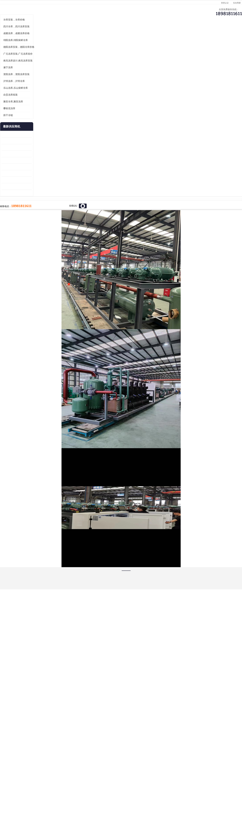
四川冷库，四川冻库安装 (42, 65)
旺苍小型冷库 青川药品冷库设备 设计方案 (42, 193)
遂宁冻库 (34, 106)
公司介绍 (120, 31)
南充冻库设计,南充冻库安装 (43, 100)
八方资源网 (52, 807)
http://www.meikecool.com (79, 684)
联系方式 (201, 31)
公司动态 (147, 31)
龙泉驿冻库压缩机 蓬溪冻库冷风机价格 (42, 173)
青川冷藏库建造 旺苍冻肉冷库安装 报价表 (42, 199)
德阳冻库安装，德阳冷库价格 (69, 39)
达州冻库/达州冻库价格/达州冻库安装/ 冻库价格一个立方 (92, 768)
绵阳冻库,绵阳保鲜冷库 (41, 79)
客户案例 (174, 31)
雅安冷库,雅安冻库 (39, 140)
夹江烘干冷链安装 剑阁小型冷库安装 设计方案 (42, 232)
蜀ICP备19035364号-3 (65, 799)
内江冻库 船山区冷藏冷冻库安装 (42, 180)
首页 (39, 39)
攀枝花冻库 (35, 147)
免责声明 (63, 807)
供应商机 (66, 31)
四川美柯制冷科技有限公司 (47, 804)
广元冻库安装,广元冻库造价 (43, 93)
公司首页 (39, 31)
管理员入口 (73, 807)
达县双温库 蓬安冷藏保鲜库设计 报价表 (42, 219)
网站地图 (84, 807)
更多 (55, 166)
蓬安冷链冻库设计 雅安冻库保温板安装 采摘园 (42, 206)
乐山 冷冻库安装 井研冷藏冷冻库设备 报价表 (42, 186)
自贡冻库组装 (36, 134)
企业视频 (93, 31)
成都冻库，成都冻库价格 (42, 72)
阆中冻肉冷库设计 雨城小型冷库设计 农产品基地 (42, 212)
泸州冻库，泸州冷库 (40, 120)
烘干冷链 (34, 154)
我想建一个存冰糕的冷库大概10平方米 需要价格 (202, 768)
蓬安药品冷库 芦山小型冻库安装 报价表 (42, 225)
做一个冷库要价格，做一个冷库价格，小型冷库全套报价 (169, 768)
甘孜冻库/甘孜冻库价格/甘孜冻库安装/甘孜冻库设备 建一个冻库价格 (136, 768)
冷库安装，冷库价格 (40, 59)
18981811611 (153, 102)
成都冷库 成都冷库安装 (44, 768)
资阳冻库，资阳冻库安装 (42, 113)
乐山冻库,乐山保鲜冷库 (41, 127)
